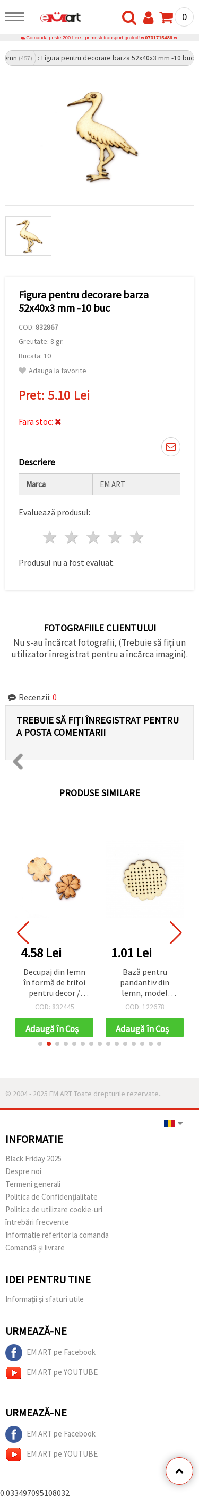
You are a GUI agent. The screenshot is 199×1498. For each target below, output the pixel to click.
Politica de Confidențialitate (51, 1197)
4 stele (115, 537)
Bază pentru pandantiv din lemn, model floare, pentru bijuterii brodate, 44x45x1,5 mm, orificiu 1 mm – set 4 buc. (144, 983)
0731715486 (158, 37)
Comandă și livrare (35, 1248)
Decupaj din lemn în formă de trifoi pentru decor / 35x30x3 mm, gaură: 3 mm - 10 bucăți (54, 983)
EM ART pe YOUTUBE (51, 1372)
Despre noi (23, 1171)
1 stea (51, 537)
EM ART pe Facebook (50, 1352)
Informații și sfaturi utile (44, 1299)
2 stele (72, 537)
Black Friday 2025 (33, 1158)
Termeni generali (32, 1184)
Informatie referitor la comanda (57, 1235)
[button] (40, 1044)
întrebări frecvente (37, 1222)
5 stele (137, 537)
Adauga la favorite (52, 371)
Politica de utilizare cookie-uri (53, 1209)
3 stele (94, 537)
